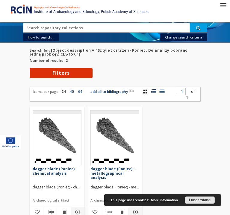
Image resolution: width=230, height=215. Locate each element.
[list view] (162, 91)
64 (80, 91)
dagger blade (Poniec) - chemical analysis (55, 171)
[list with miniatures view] (153, 91)
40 (72, 91)
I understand (200, 200)
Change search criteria (183, 37)
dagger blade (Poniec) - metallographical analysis (112, 173)
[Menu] (223, 5)
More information (164, 200)
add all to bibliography (112, 91)
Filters (61, 73)
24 (63, 91)
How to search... (41, 37)
